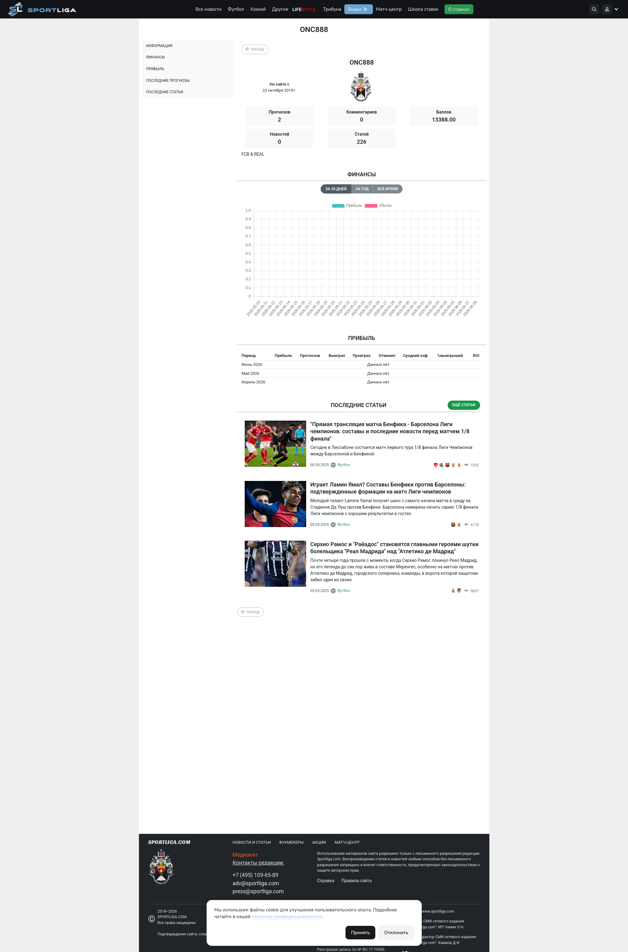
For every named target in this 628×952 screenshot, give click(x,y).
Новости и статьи (252, 842)
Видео (354, 9)
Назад (257, 49)
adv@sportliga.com (256, 883)
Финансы (155, 57)
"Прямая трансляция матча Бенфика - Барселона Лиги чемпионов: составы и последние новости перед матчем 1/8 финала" (390, 431)
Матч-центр (389, 9)
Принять (360, 933)
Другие (280, 9)
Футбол (236, 9)
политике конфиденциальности (287, 917)
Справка (325, 880)
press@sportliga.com (258, 891)
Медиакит (245, 855)
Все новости (209, 9)
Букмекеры (291, 842)
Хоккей (258, 9)
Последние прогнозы (168, 80)
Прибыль (155, 69)
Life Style (304, 9)
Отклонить (396, 933)
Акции (319, 842)
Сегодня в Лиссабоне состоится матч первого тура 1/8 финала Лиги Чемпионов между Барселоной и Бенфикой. (391, 450)
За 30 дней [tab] (335, 189)
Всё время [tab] (387, 189)
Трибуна (332, 9)
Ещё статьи (463, 405)
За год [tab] (362, 189)
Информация (159, 46)
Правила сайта (357, 880)
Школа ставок (423, 9)
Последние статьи (164, 92)
